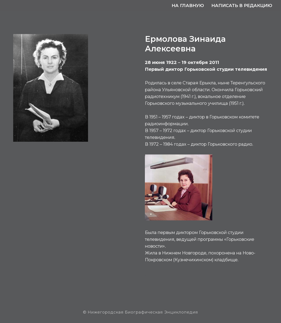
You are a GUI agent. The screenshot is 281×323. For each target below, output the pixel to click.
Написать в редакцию (241, 5)
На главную (188, 5)
